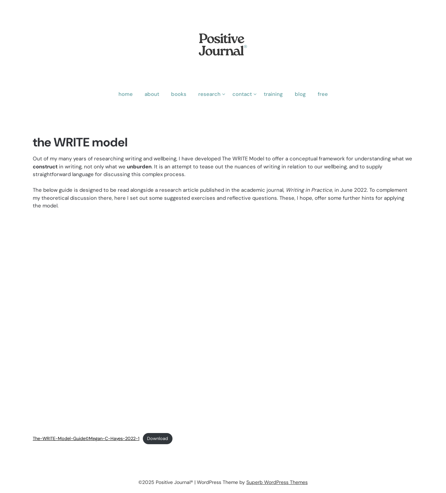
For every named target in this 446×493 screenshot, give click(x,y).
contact (242, 94)
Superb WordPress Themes (277, 482)
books (178, 94)
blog (300, 94)
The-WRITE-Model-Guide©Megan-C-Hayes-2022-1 (86, 438)
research (209, 94)
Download (157, 438)
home (125, 94)
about (152, 94)
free (323, 94)
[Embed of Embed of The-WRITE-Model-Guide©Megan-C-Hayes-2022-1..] (223, 322)
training (273, 94)
